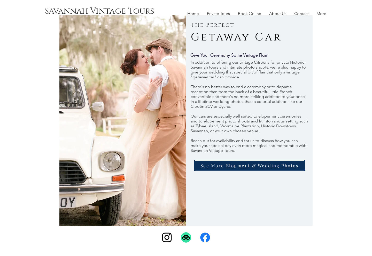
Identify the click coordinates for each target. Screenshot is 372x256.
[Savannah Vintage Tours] (99, 11)
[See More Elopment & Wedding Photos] (249, 165)
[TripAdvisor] (186, 237)
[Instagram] (166, 237)
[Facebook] (205, 237)
